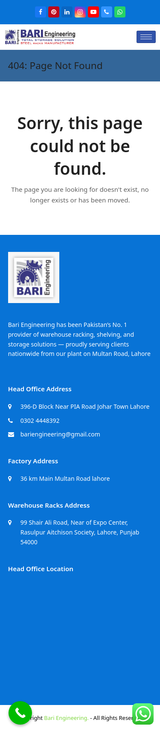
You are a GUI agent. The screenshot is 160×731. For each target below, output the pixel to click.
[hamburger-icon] (146, 37)
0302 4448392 (40, 420)
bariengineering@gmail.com (60, 434)
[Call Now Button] (20, 713)
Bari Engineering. (66, 718)
